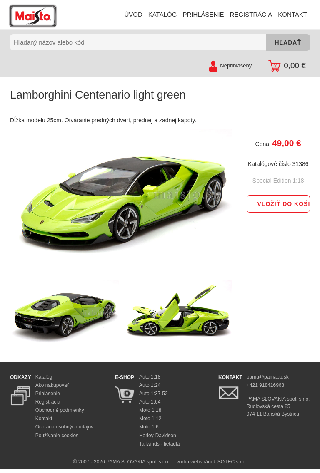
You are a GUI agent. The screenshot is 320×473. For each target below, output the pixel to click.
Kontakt (43, 418)
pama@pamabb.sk (268, 377)
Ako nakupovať (52, 385)
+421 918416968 (265, 385)
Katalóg (43, 377)
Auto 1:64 (149, 402)
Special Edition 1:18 (278, 180)
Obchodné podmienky (59, 410)
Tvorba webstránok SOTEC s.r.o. (210, 462)
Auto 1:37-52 (153, 393)
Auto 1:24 (149, 385)
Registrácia (47, 402)
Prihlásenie (47, 393)
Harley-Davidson (157, 435)
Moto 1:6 (149, 427)
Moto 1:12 (150, 418)
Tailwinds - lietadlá (159, 444)
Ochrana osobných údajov (64, 427)
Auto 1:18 (149, 377)
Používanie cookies (56, 435)
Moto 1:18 (150, 410)
